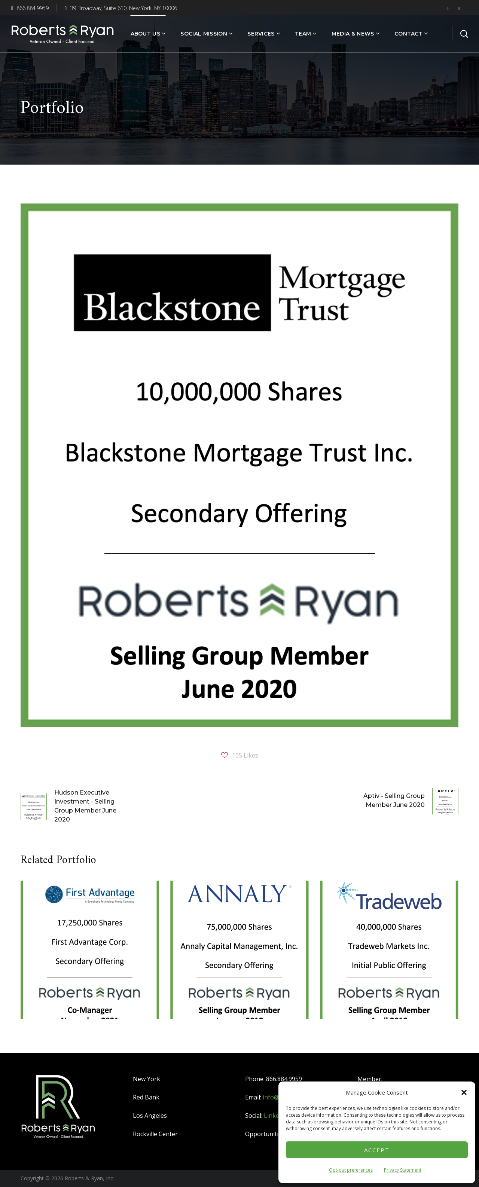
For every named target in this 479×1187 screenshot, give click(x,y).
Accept (377, 1150)
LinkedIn (276, 1115)
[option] (90, 955)
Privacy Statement (402, 1170)
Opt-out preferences (351, 1170)
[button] (464, 1092)
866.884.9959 (30, 8)
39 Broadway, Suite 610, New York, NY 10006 (121, 8)
